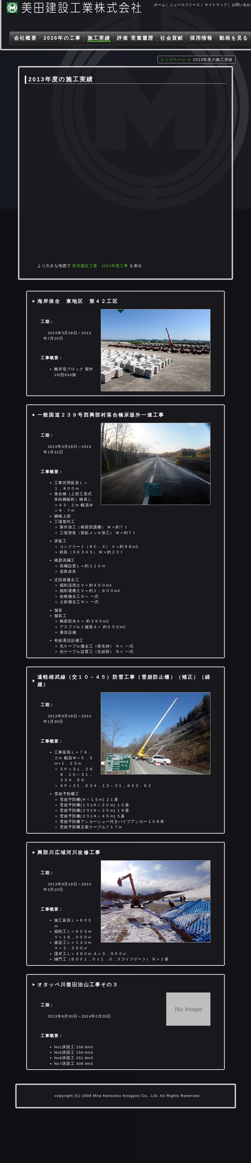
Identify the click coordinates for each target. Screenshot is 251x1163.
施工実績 (99, 38)
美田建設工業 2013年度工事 (100, 266)
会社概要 (25, 38)
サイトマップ (216, 5)
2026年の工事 (62, 38)
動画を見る (233, 38)
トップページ (173, 59)
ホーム (159, 5)
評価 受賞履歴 (135, 38)
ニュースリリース (185, 5)
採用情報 (201, 38)
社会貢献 (171, 38)
